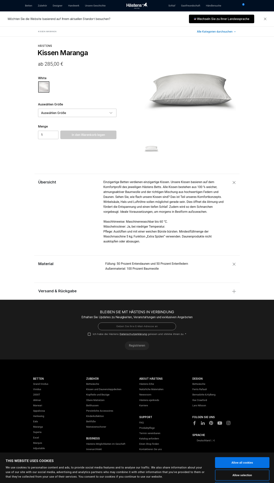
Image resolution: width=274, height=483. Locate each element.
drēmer (37, 400)
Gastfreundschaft (190, 5)
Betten (28, 5)
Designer (57, 5)
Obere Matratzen (95, 400)
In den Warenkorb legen (88, 135)
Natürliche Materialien (151, 389)
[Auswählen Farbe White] (43, 88)
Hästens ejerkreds (149, 400)
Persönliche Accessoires (99, 410)
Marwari (37, 405)
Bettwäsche (92, 384)
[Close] (265, 19)
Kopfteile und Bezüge (98, 394)
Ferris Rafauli (199, 389)
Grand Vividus (40, 384)
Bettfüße (91, 421)
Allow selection (242, 445)
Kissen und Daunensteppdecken (103, 389)
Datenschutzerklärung (133, 334)
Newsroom (145, 394)
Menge (43, 126)
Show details (152, 475)
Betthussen (92, 405)
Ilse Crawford (199, 400)
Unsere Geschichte (95, 5)
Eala (35, 421)
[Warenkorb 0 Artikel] (242, 5)
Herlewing (38, 416)
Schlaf (171, 5)
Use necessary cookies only (242, 458)
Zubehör (42, 5)
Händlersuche (213, 5)
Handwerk (73, 5)
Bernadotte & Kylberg (203, 394)
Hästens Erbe (146, 384)
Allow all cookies (242, 433)
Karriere (143, 405)
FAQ (141, 422)
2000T (36, 394)
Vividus (37, 389)
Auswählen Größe (50, 104)
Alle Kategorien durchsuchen (215, 31)
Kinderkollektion (95, 416)
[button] (221, 19)
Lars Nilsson (199, 405)
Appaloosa (39, 410)
